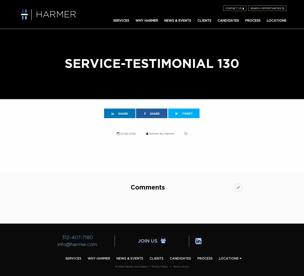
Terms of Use (181, 266)
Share (120, 113)
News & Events (177, 20)
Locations (276, 20)
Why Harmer (146, 20)
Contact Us (234, 8)
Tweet (184, 113)
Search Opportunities (267, 8)
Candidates (228, 20)
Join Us (152, 241)
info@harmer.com (77, 244)
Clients (204, 20)
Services (121, 20)
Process (252, 20)
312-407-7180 (77, 237)
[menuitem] (121, 20)
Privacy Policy (160, 266)
